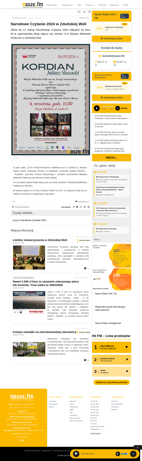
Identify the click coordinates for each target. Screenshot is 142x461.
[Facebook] (20, 440)
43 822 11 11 (17, 419)
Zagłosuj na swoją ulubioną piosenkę (111, 382)
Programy (90, 5)
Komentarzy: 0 (82, 202)
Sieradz (72, 404)
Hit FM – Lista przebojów (111, 336)
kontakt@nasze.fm (113, 56)
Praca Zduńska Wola (117, 404)
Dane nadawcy (22, 437)
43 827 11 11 (18, 407)
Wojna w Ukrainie (75, 418)
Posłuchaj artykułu (20, 207)
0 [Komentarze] (86, 268)
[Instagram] (23, 440)
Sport (79, 5)
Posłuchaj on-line (111, 38)
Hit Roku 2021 (94, 415)
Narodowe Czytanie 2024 (33, 220)
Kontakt (125, 5)
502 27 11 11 (29, 407)
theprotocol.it (115, 407)
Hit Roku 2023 (94, 409)
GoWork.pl (114, 409)
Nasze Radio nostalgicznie (108, 323)
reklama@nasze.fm (30, 419)
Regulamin (46, 450)
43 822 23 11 (13, 413)
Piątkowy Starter (95, 429)
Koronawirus (73, 415)
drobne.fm (114, 401)
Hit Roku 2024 (94, 407)
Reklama (51, 407)
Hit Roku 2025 (94, 404)
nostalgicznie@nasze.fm (35, 430)
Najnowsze (73, 401)
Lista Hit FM (93, 401)
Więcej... (111, 157)
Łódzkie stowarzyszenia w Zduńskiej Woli (40, 240)
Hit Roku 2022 (94, 412)
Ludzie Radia (52, 401)
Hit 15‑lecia (93, 424)
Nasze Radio (52, 5)
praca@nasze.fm (24, 433)
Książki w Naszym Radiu (97, 426)
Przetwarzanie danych (61, 450)
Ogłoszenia (114, 5)
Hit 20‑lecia (93, 421)
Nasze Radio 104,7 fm (106, 293)
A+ (89, 12)
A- (79, 12)
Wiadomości (68, 5)
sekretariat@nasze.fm (27, 413)
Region (72, 409)
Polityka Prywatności (32, 450)
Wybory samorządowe (76, 421)
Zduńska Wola (74, 407)
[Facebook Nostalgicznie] (21, 440)
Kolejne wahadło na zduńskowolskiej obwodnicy (44, 332)
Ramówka (102, 5)
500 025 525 (20, 430)
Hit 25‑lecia (93, 418)
